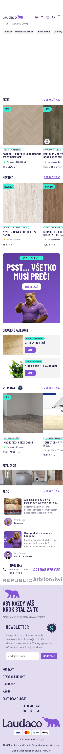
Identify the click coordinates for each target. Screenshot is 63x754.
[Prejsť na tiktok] (38, 711)
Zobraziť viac (52, 99)
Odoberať (49, 656)
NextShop (8, 745)
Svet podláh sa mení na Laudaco (38, 534)
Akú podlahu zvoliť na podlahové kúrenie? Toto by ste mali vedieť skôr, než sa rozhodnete (40, 504)
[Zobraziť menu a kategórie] (59, 16)
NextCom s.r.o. (53, 745)
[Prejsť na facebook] (25, 711)
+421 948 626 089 (45, 569)
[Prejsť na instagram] (31, 711)
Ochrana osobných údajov (32, 740)
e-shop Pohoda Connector (28, 745)
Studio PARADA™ (43, 751)
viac (30, 350)
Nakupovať (31, 287)
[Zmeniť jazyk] (36, 17)
